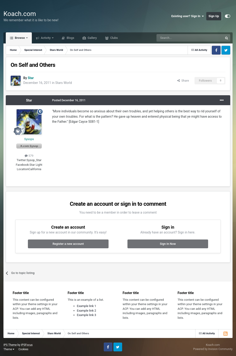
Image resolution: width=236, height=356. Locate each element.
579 (29, 155)
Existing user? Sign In (187, 16)
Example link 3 (86, 315)
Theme (8, 349)
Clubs (113, 38)
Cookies (23, 349)
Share (183, 80)
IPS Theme (10, 345)
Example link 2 (86, 310)
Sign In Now (168, 244)
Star (29, 100)
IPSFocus (26, 345)
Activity (45, 38)
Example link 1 (86, 306)
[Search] (178, 38)
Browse (20, 38)
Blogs (70, 38)
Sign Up (214, 16)
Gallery (92, 38)
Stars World (63, 83)
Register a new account (68, 244)
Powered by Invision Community (213, 349)
